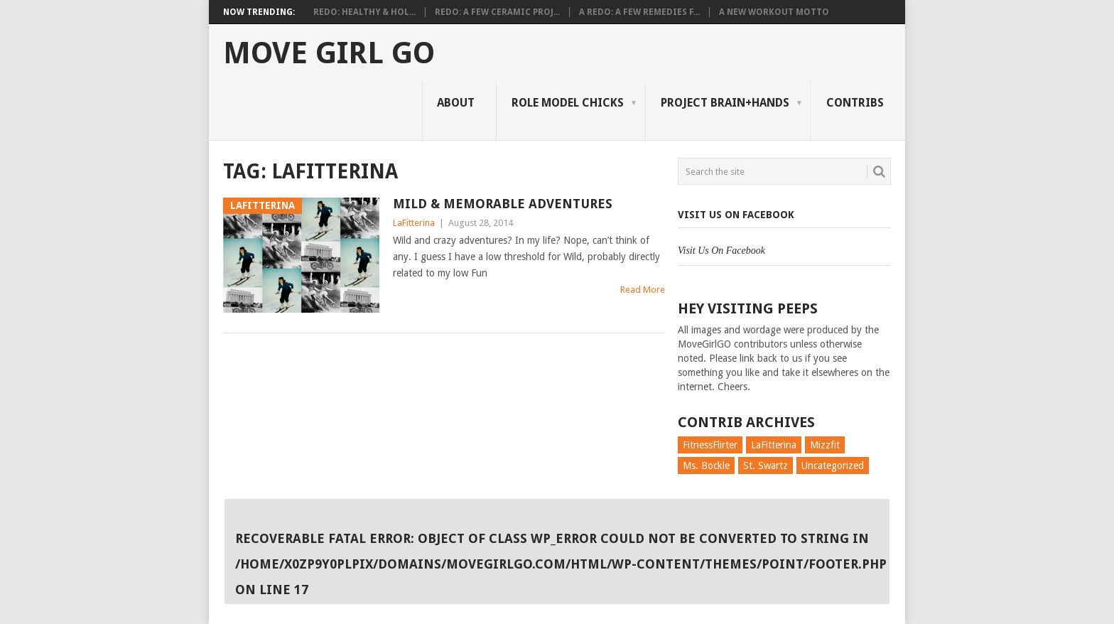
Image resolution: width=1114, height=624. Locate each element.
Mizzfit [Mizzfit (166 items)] (825, 445)
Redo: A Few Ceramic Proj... (497, 12)
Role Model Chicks (568, 102)
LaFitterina (414, 222)
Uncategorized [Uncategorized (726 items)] (832, 465)
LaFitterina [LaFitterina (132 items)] (773, 445)
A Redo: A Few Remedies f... (639, 12)
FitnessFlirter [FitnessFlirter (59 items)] (710, 445)
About (456, 102)
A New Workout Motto (774, 12)
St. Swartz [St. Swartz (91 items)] (765, 465)
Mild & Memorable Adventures (502, 203)
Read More (642, 289)
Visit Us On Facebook (736, 214)
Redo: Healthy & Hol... (364, 12)
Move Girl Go (329, 53)
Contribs (855, 102)
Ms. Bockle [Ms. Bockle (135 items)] (706, 465)
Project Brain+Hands (725, 102)
